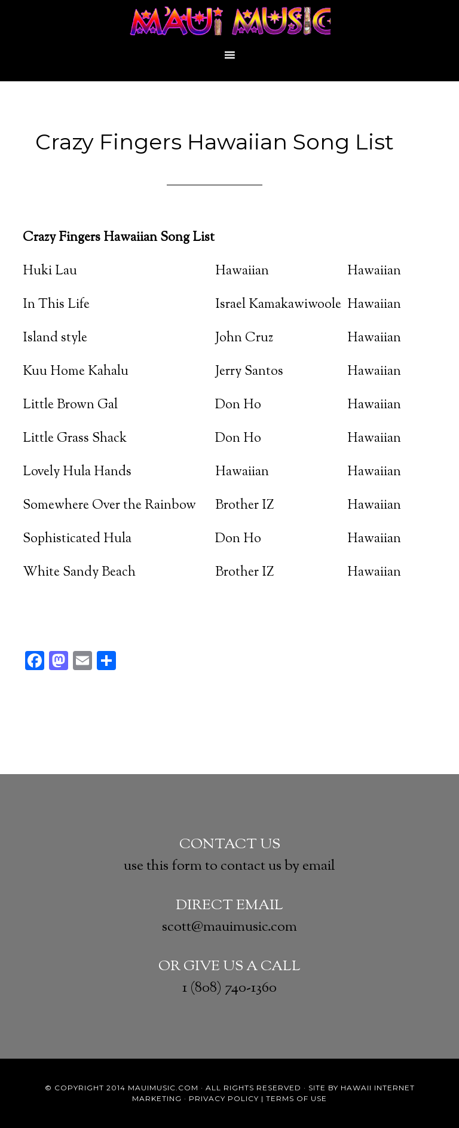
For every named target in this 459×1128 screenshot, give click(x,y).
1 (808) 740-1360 (229, 988)
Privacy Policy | (226, 1098)
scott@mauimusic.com (229, 927)
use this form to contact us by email (229, 866)
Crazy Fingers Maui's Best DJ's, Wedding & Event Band (229, 21)
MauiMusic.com (163, 1087)
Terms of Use (296, 1098)
